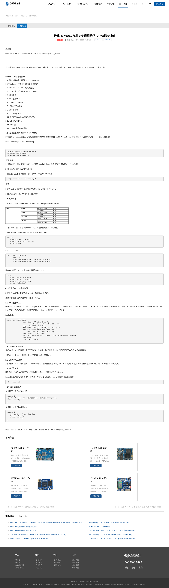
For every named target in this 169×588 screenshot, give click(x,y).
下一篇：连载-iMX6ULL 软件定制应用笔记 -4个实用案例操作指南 (138, 506)
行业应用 (67, 4)
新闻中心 (24, 16)
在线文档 (98, 4)
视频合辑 (54, 565)
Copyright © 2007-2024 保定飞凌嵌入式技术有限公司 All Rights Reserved (98, 584)
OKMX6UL (19, 67)
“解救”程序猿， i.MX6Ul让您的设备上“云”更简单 (29, 538)
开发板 (29, 67)
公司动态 (13, 26)
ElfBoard (89, 581)
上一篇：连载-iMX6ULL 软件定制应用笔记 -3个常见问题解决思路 (31, 506)
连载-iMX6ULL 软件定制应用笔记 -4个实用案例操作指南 (112, 530)
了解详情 (16, 466)
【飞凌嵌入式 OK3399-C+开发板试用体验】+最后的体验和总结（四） (38, 534)
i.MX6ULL (98, 40)
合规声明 (96, 581)
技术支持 (37, 562)
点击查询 (67, 430)
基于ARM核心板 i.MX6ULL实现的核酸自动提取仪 (109, 522)
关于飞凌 (123, 4)
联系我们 (72, 569)
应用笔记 (29, 54)
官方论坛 (37, 569)
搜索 (140, 4)
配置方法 (25, 80)
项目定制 (37, 559)
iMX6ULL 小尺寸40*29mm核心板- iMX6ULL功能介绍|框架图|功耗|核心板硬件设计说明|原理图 (47, 522)
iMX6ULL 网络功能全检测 (99, 526)
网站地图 (147, 584)
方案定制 (111, 4)
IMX (34, 203)
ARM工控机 (19, 565)
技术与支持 (83, 4)
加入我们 (72, 565)
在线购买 (159, 4)
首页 (17, 16)
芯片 (20, 91)
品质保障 (72, 562)
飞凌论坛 (81, 581)
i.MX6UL (8, 306)
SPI (11, 121)
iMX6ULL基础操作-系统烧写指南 (23, 530)
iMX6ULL (107, 40)
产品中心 (52, 4)
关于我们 (72, 559)
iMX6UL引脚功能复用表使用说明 (23, 526)
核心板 (17, 559)
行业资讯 (34, 16)
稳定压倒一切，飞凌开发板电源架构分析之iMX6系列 (110, 534)
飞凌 (13, 67)
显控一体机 (19, 569)
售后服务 (37, 565)
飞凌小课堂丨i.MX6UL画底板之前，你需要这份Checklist (112, 538)
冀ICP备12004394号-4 (134, 584)
